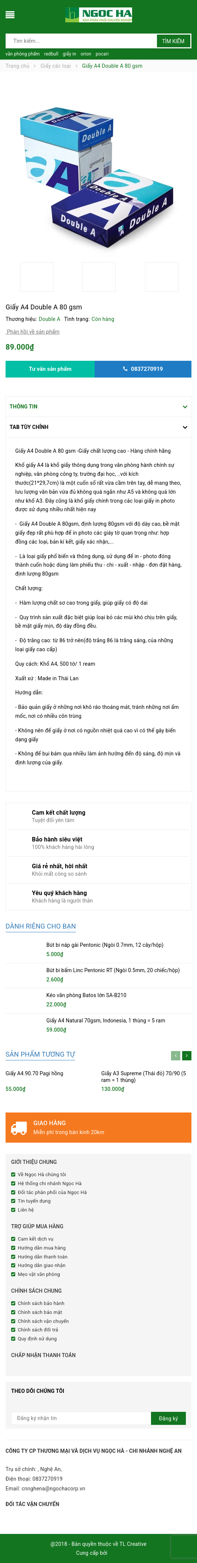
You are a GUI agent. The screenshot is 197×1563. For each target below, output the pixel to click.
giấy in (69, 54)
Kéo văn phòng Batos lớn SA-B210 (86, 995)
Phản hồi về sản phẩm (33, 332)
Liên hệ (26, 1210)
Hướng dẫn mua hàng (42, 1248)
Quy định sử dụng (37, 1338)
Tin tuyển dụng (34, 1201)
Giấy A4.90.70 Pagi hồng (34, 1073)
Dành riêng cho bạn (41, 926)
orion (86, 54)
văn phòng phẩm (23, 54)
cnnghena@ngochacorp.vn (53, 1489)
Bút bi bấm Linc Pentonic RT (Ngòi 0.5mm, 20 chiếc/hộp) (113, 970)
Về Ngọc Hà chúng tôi (42, 1174)
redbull (51, 54)
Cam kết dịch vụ (35, 1239)
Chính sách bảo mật (40, 1312)
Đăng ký (168, 1419)
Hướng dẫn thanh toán (43, 1257)
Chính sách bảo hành (41, 1303)
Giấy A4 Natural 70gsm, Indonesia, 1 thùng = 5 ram (105, 1021)
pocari (102, 54)
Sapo (115, 1553)
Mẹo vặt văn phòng (39, 1274)
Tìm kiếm (173, 41)
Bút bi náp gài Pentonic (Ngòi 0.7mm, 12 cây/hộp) (105, 945)
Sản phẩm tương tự (40, 1054)
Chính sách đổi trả (38, 1330)
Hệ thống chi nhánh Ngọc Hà (50, 1183)
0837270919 (48, 1479)
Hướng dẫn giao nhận (42, 1265)
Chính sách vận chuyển (43, 1321)
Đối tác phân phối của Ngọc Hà (52, 1192)
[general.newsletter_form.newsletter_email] (98, 1418)
